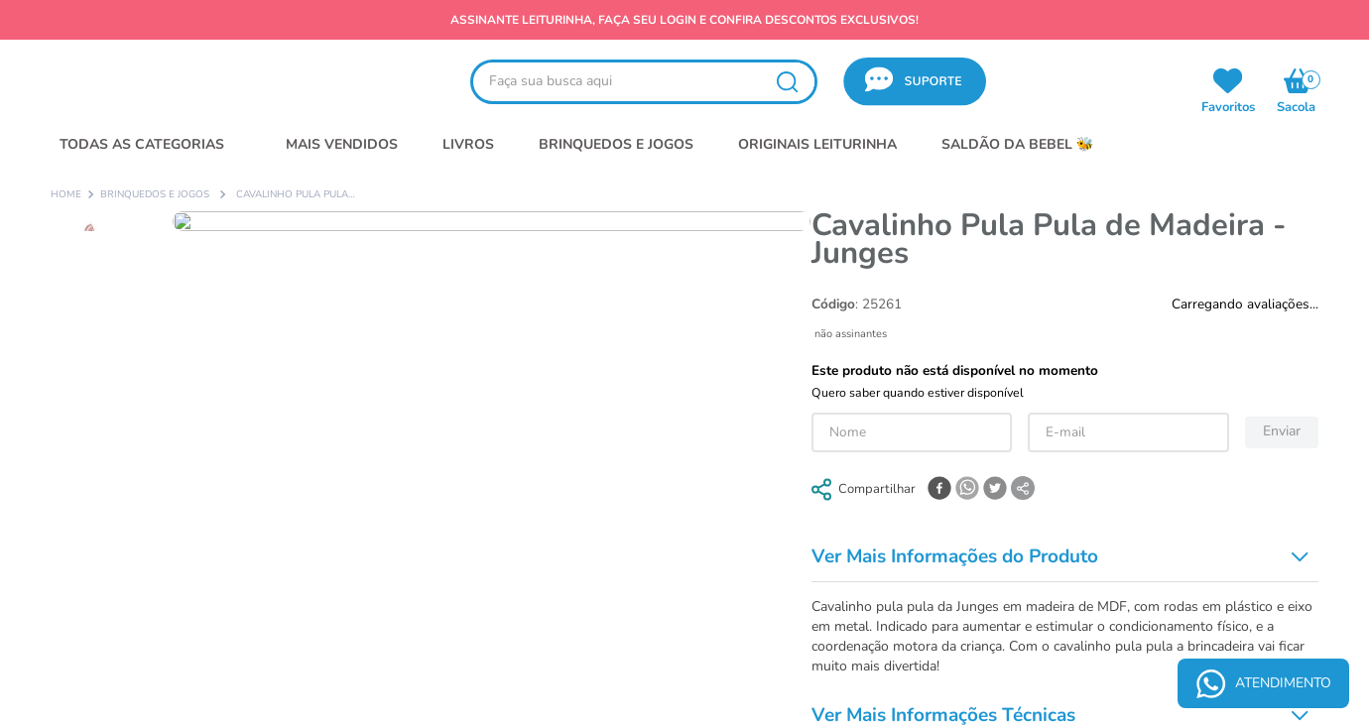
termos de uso (787, 141)
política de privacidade (896, 141)
